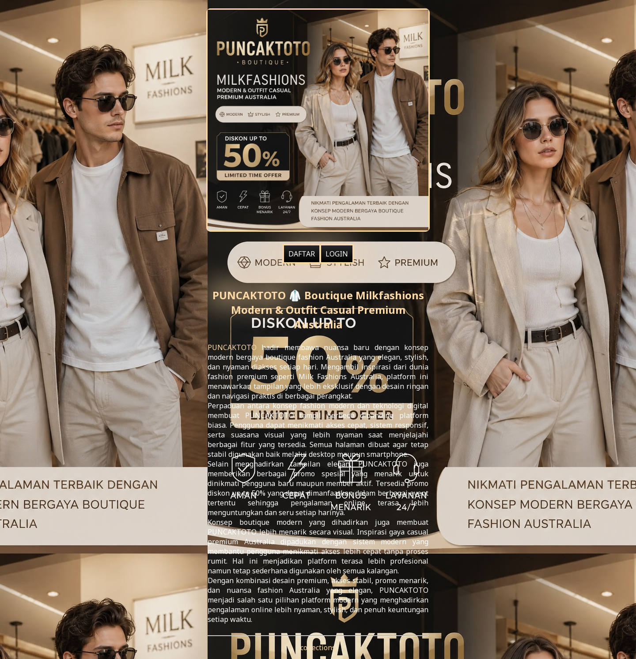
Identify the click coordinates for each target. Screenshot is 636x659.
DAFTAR (301, 254)
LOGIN (337, 254)
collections (318, 647)
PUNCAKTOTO (232, 347)
